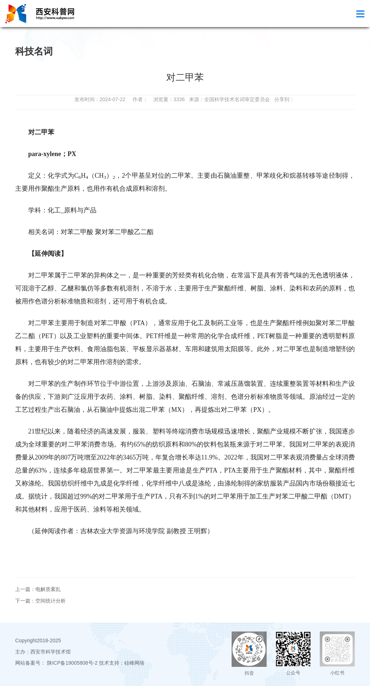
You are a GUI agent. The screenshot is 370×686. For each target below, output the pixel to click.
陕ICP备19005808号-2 (72, 663)
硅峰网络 (134, 663)
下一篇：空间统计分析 (40, 601)
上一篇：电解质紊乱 (38, 589)
